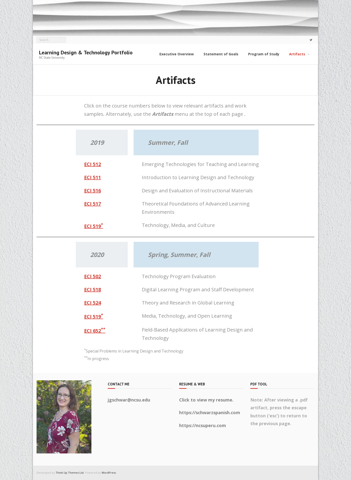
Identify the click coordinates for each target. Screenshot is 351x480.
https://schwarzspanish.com (209, 412)
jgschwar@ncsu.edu (129, 400)
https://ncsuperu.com (202, 425)
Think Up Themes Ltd (70, 472)
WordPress (109, 472)
